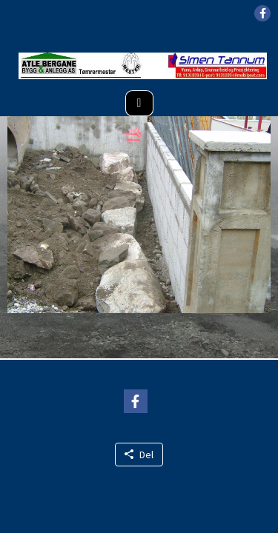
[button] (262, 13)
